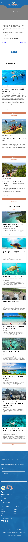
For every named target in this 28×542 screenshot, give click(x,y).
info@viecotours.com (7, 494)
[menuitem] (7, 510)
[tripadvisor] (15, 52)
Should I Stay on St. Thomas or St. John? (13, 377)
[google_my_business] (17, 52)
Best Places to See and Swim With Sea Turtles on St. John (14, 251)
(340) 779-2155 (6, 491)
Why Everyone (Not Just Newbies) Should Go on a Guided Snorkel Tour (13, 430)
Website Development (11, 535)
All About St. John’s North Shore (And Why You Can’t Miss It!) (13, 225)
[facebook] (11, 52)
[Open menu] (26, 3)
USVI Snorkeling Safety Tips (12, 351)
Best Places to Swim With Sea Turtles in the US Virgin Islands (13, 277)
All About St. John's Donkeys (12, 301)
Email (3, 468)
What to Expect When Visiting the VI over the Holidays (14, 327)
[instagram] (13, 52)
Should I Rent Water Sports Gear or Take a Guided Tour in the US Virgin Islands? (13, 403)
